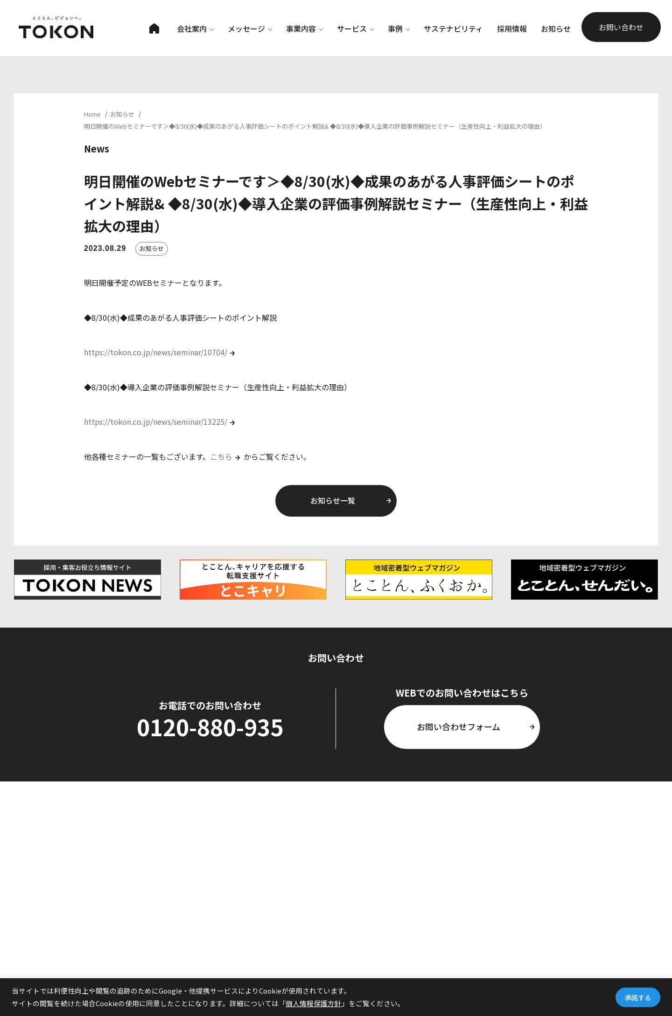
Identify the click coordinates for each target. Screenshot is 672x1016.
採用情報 (512, 28)
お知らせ (556, 28)
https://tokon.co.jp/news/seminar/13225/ (155, 421)
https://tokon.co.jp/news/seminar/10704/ (155, 352)
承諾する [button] (638, 997)
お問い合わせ (621, 27)
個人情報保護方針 (314, 1003)
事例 (399, 28)
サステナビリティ (453, 28)
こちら (221, 456)
